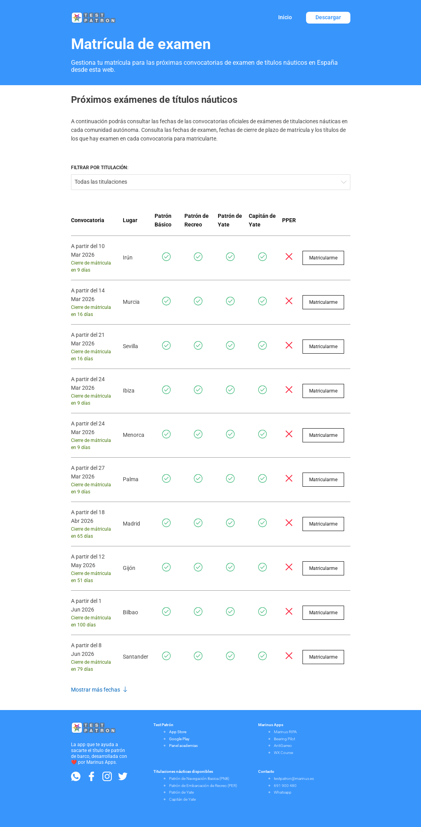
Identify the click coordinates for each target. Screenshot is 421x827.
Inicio (285, 17)
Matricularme (323, 258)
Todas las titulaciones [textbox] (101, 182)
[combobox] (210, 182)
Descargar (328, 17)
